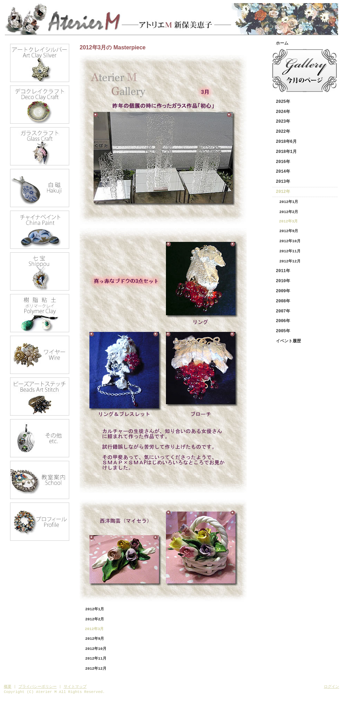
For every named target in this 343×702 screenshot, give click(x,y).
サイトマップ (75, 687)
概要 (7, 687)
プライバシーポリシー (37, 687)
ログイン (331, 687)
